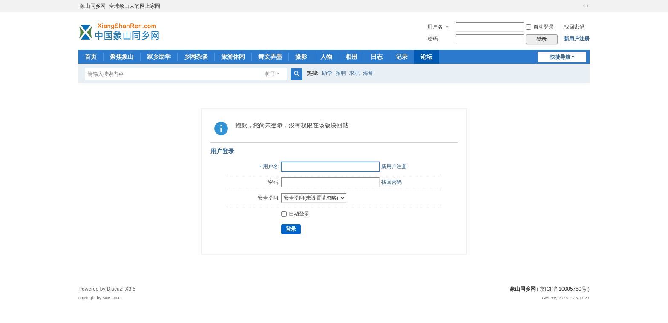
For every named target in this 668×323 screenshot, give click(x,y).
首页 (91, 56)
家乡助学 (159, 56)
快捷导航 (560, 57)
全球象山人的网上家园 (134, 6)
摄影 (301, 56)
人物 (326, 56)
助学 (327, 73)
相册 (351, 56)
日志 (377, 56)
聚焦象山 (122, 56)
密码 (433, 39)
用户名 (435, 27)
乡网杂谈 (196, 56)
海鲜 (368, 73)
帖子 (270, 74)
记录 (402, 56)
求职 (354, 73)
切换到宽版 (586, 6)
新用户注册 (577, 39)
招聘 (341, 73)
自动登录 (540, 27)
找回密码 (574, 27)
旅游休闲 (233, 56)
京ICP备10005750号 (563, 289)
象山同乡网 (93, 6)
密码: (273, 182)
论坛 (426, 56)
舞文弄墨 (270, 56)
